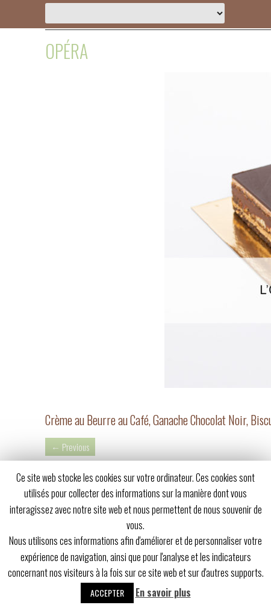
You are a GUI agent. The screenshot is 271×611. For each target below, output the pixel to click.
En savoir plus (163, 592)
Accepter (107, 592)
